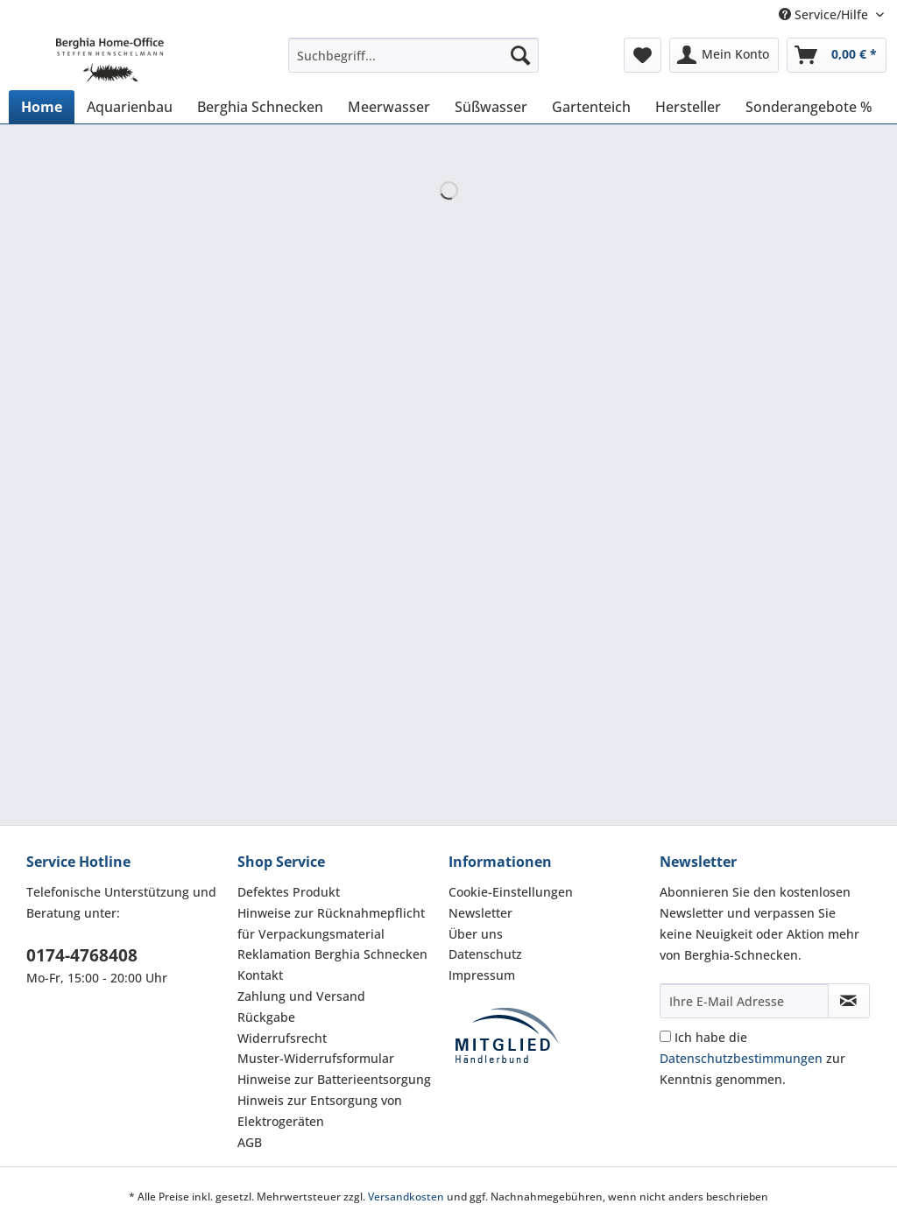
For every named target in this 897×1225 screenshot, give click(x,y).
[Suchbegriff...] (414, 55)
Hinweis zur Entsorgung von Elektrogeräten (319, 1111)
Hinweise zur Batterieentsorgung (334, 1079)
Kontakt (260, 975)
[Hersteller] (688, 106)
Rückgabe (266, 1017)
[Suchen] (520, 55)
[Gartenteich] (591, 106)
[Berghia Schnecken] (260, 106)
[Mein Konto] (724, 55)
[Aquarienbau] (129, 106)
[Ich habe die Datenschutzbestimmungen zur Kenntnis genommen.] (665, 1036)
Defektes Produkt (288, 892)
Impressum (481, 975)
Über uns (475, 934)
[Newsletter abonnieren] (849, 1000)
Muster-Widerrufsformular (315, 1058)
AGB (249, 1142)
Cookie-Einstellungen (510, 892)
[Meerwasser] (388, 106)
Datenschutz (485, 954)
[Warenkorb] (836, 55)
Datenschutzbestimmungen (741, 1058)
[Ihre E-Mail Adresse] (744, 1000)
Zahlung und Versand (301, 996)
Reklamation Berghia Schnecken (332, 954)
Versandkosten (406, 1196)
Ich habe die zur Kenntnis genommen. (752, 1058)
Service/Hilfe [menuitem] (825, 14)
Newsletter (480, 913)
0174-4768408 (82, 955)
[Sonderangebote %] (809, 106)
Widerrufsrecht (282, 1038)
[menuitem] (414, 63)
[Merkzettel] (642, 55)
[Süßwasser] (491, 106)
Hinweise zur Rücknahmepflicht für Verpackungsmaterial (331, 923)
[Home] (41, 106)
